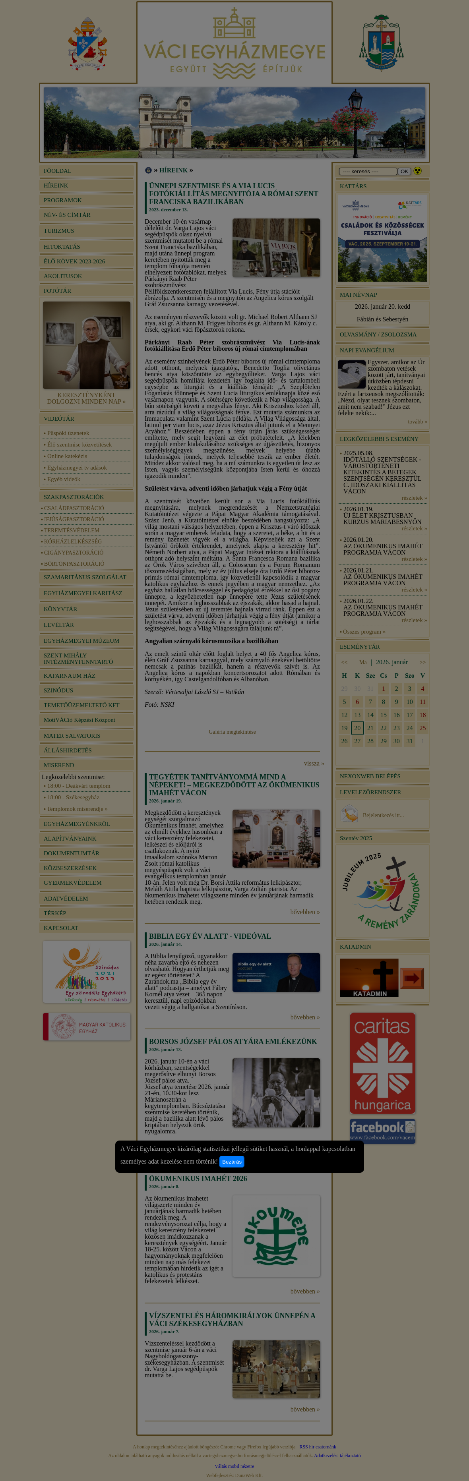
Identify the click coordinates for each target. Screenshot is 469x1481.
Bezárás (232, 1162)
